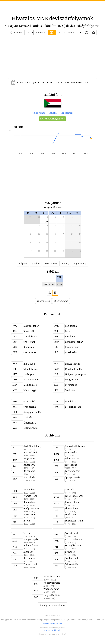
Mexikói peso (30, 384)
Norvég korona (72, 363)
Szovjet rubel (71, 533)
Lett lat (27, 533)
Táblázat (53, 112)
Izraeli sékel (71, 352)
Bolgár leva (29, 464)
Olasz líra (70, 489)
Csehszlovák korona (75, 446)
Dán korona (71, 325)
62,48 (45, 221)
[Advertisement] (52, 7)
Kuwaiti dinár (72, 501)
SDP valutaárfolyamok (52, 118)
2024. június (50, 263)
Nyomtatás (61, 300)
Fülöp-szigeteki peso (75, 374)
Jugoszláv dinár (52, 595)
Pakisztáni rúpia (73, 539)
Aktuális (41, 32)
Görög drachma (31, 508)
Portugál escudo (73, 545)
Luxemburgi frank (74, 520)
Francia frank (30, 495)
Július (65, 263)
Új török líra (30, 422)
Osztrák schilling (32, 446)
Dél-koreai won (31, 379)
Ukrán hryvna (31, 427)
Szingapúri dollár (32, 412)
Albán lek (28, 551)
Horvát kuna (30, 514)
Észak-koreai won (74, 495)
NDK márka (71, 452)
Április (23, 263)
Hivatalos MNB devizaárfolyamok (52, 18)
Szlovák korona (52, 576)
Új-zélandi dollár (73, 369)
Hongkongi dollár (74, 341)
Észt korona (71, 464)
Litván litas (70, 514)
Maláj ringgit (30, 390)
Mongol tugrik (31, 539)
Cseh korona (30, 352)
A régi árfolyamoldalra (52, 605)
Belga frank (29, 458)
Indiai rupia (29, 363)
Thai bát (28, 417)
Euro (67, 331)
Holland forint (31, 545)
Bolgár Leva (29, 470)
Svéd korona (30, 406)
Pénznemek (66, 112)
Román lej (70, 551)
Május (36, 263)
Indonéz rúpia (72, 346)
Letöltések (43, 300)
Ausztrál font (30, 452)
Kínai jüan (29, 346)
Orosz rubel (29, 401)
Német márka (72, 458)
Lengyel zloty (71, 379)
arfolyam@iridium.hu (52, 630)
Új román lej (71, 384)
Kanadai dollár (31, 336)
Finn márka (29, 489)
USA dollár (70, 401)
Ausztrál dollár (31, 325)
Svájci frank (29, 341)
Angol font (70, 336)
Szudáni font (71, 557)
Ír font (27, 520)
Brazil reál (29, 331)
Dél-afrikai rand (73, 406)
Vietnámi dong (51, 588)
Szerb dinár (71, 390)
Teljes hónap (39, 112)
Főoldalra (16, 32)
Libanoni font (72, 508)
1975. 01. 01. (49, 284)
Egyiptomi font (72, 470)
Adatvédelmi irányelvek (52, 623)
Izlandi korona (31, 369)
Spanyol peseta (72, 477)
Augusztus (80, 263)
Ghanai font (30, 501)
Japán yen (29, 374)
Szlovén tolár (71, 564)
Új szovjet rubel (52, 582)
